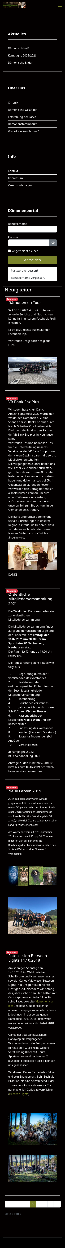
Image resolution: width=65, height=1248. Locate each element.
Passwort (14, 237)
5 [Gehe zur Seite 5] (44, 1204)
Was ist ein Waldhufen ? (23, 131)
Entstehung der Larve (22, 117)
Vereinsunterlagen (20, 185)
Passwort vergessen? (24, 270)
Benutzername (17, 224)
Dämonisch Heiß (18, 48)
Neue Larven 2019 (24, 790)
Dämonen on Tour (24, 302)
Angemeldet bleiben (25, 251)
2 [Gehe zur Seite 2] (27, 1204)
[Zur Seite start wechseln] (8, 1204)
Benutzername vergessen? (28, 278)
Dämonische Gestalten (22, 110)
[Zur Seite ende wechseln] (57, 1204)
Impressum (15, 178)
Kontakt (13, 171)
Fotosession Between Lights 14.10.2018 (27, 958)
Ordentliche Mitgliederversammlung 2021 (30, 599)
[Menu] (60, 5)
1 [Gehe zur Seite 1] (21, 1204)
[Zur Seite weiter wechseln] (50, 1204)
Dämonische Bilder (20, 63)
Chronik (13, 103)
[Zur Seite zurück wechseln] (15, 1204)
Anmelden (32, 260)
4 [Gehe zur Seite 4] (38, 1204)
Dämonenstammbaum (22, 124)
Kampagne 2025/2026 (22, 55)
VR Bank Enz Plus (23, 401)
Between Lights (18, 1094)
